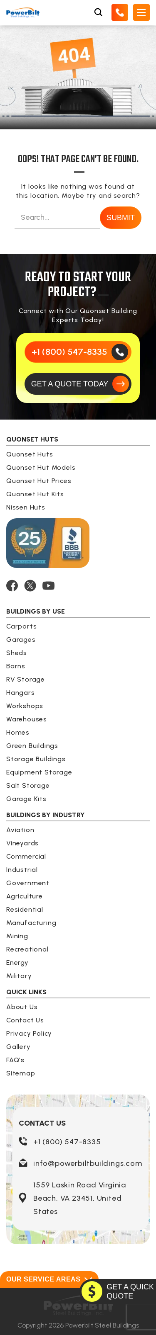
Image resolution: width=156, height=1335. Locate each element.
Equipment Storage (39, 772)
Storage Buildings (36, 759)
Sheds (16, 653)
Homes (18, 732)
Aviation (20, 830)
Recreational (27, 949)
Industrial (22, 870)
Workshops (24, 706)
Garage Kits (26, 799)
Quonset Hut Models (40, 467)
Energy (17, 962)
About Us (21, 1007)
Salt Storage (28, 785)
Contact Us (25, 1020)
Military (19, 976)
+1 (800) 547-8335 (67, 1141)
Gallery (18, 1047)
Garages (21, 639)
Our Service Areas (49, 1279)
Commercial (26, 856)
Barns (15, 666)
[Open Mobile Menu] (141, 12)
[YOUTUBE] (48, 585)
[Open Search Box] (98, 12)
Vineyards (22, 843)
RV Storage (25, 679)
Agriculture (24, 896)
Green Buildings (32, 746)
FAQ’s (15, 1060)
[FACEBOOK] (12, 586)
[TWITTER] (30, 586)
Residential (24, 909)
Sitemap (20, 1073)
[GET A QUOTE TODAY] (78, 384)
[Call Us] (119, 12)
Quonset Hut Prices (38, 481)
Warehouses (26, 719)
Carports (21, 626)
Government (28, 883)
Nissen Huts (25, 507)
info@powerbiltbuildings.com (87, 1163)
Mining (17, 936)
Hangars (20, 693)
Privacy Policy (29, 1033)
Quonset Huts (29, 454)
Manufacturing (31, 923)
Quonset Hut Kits (35, 494)
